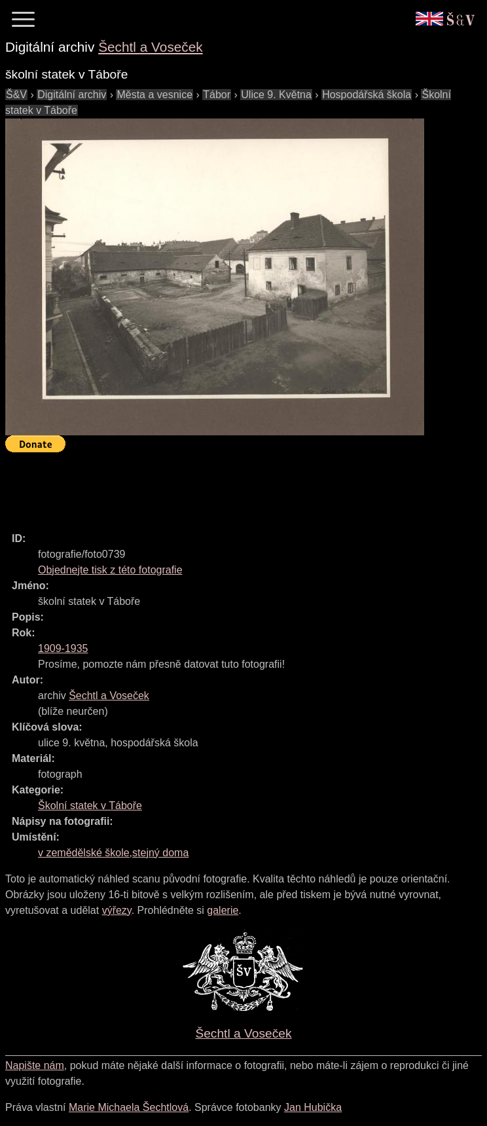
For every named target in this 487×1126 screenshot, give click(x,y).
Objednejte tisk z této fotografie (110, 569)
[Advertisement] (243, 486)
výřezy (117, 910)
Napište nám (34, 1065)
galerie (222, 910)
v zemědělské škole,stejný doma (113, 852)
